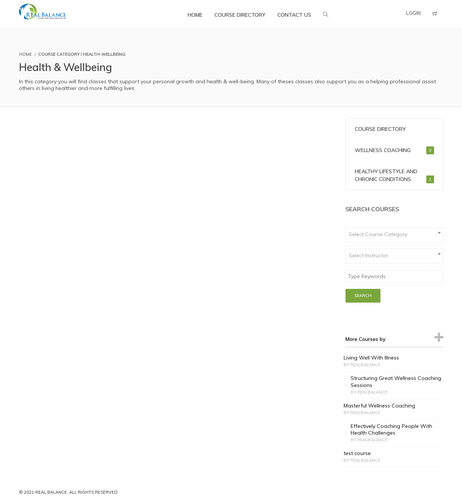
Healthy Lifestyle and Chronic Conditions (394, 175)
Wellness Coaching (394, 150)
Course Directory (380, 129)
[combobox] (394, 235)
